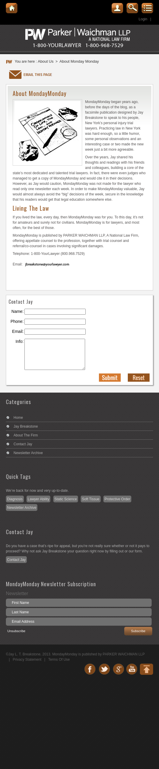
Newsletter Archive (28, 453)
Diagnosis (15, 499)
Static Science (65, 499)
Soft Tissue (90, 499)
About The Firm (26, 435)
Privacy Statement (27, 659)
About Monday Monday (79, 61)
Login (143, 19)
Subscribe (138, 631)
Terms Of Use (59, 659)
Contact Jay (23, 444)
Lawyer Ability (38, 499)
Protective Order (117, 499)
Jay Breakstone (26, 426)
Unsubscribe (16, 631)
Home (18, 418)
